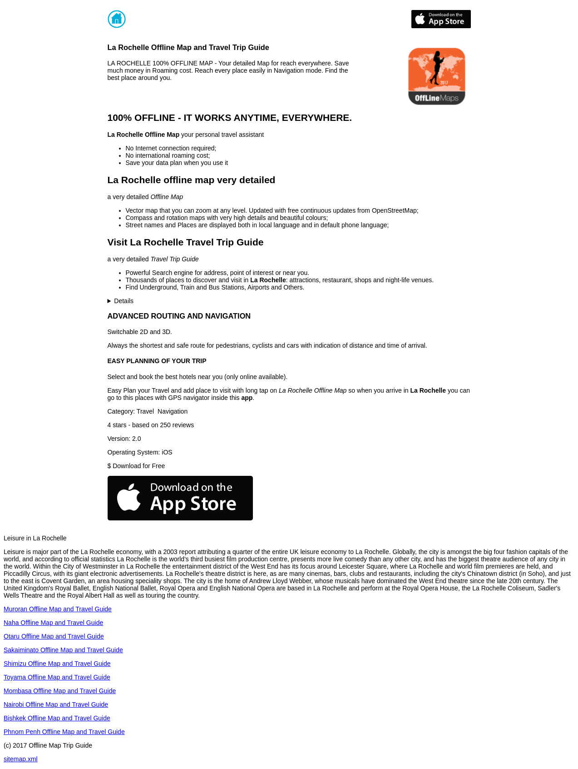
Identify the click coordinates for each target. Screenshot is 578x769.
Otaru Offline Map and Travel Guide (54, 636)
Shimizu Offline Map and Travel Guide (57, 663)
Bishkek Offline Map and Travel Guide (57, 718)
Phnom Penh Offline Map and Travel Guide (64, 731)
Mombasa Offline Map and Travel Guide (60, 690)
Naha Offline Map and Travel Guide (53, 622)
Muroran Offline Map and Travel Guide (58, 609)
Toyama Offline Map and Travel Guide (57, 677)
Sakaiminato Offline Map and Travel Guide (63, 650)
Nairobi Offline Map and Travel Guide (56, 704)
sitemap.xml (21, 759)
